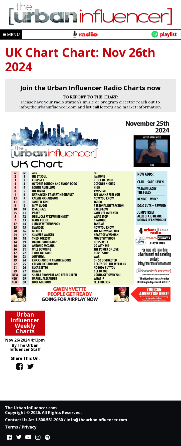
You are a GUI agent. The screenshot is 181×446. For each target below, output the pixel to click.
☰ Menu (11, 34)
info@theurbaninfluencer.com (48, 106)
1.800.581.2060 (49, 420)
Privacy (29, 427)
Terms (11, 427)
